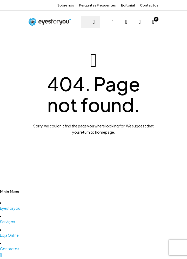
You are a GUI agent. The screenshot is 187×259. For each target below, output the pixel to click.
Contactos (149, 5)
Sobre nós (65, 5)
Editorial (128, 5)
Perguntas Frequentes (97, 5)
